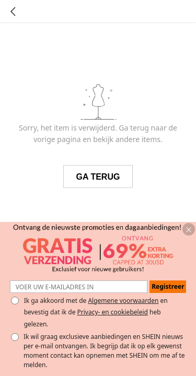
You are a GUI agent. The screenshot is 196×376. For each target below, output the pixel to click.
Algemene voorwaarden (123, 300)
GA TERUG (98, 176)
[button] (188, 229)
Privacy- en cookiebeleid (112, 312)
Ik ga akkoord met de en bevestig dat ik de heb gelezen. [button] (96, 312)
